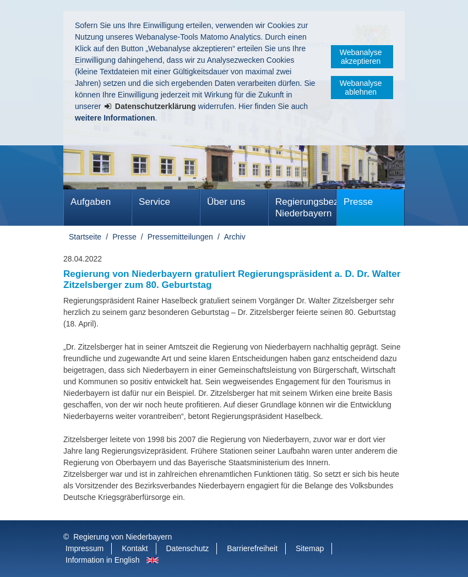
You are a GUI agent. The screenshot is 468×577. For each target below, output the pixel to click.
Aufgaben (90, 202)
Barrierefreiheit (252, 548)
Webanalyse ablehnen (361, 87)
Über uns (226, 202)
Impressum (85, 548)
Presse (358, 202)
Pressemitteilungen (180, 236)
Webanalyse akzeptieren (361, 57)
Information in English (103, 560)
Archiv (235, 236)
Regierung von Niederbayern (122, 536)
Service (154, 202)
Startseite (85, 236)
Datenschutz (187, 548)
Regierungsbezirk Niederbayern (305, 208)
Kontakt (135, 548)
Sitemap (310, 548)
